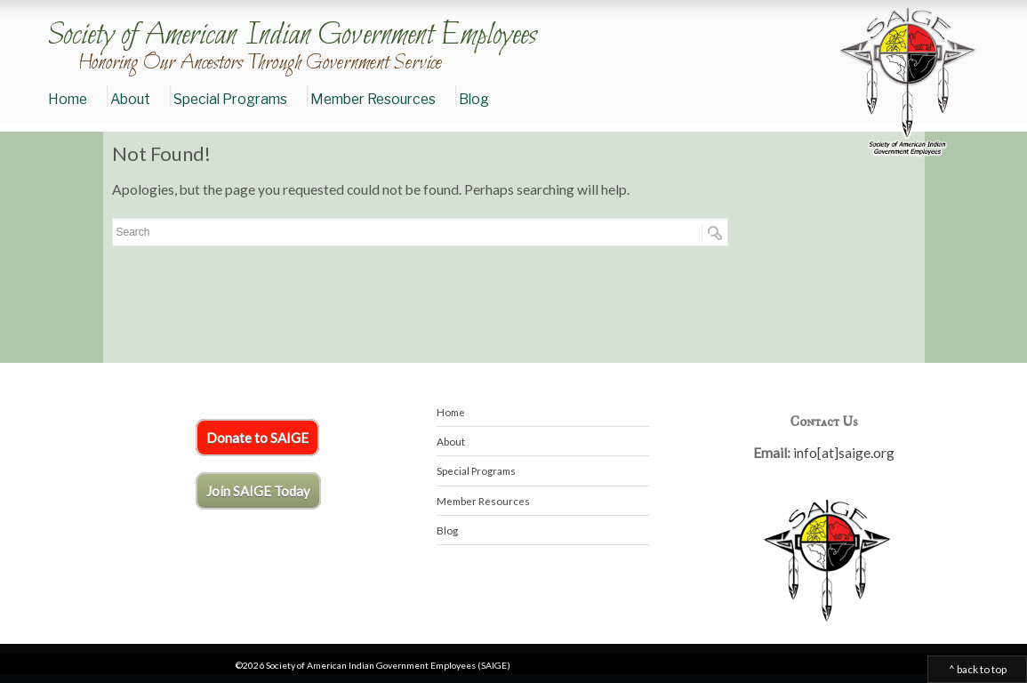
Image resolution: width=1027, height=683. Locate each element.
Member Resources (373, 99)
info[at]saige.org (844, 453)
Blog (474, 99)
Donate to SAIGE (257, 438)
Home (67, 99)
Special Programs (230, 99)
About (130, 99)
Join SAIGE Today (258, 491)
